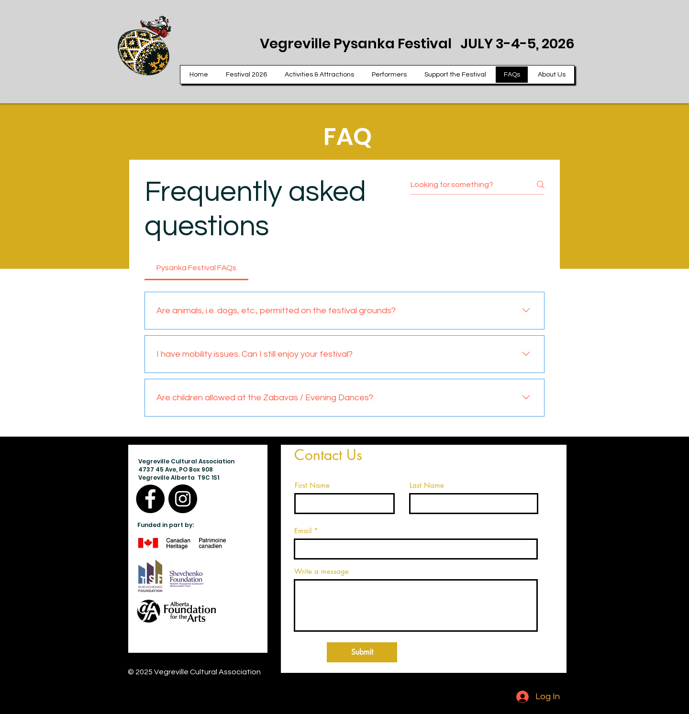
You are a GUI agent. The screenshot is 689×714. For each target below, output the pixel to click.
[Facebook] (150, 498)
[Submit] (362, 652)
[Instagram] (182, 498)
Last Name (427, 485)
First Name (312, 485)
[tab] (196, 267)
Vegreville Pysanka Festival (360, 43)
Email (302, 530)
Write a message (321, 571)
